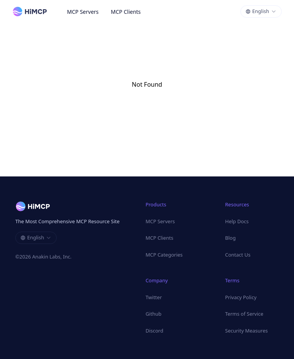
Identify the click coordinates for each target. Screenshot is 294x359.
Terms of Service (244, 313)
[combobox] (261, 11)
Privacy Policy (240, 297)
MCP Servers (83, 11)
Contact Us (237, 254)
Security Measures (246, 330)
